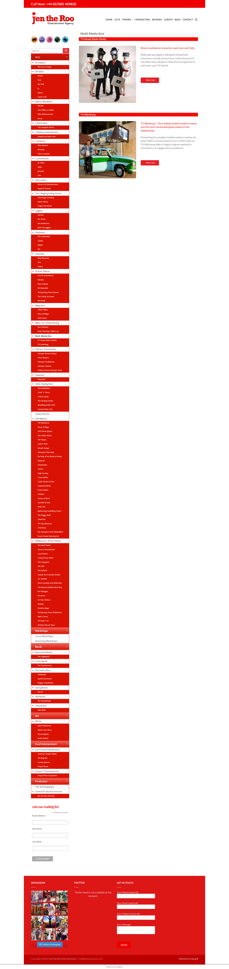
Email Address (39, 816)
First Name (37, 829)
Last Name (37, 842)
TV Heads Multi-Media (93, 38)
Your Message (136, 928)
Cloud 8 (194, 958)
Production (142, 19)
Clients (168, 19)
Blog (177, 19)
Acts (117, 19)
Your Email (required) (136, 905)
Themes (126, 19)
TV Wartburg (87, 114)
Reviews (157, 19)
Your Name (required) (136, 894)
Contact (188, 19)
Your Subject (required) (136, 916)
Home (109, 19)
